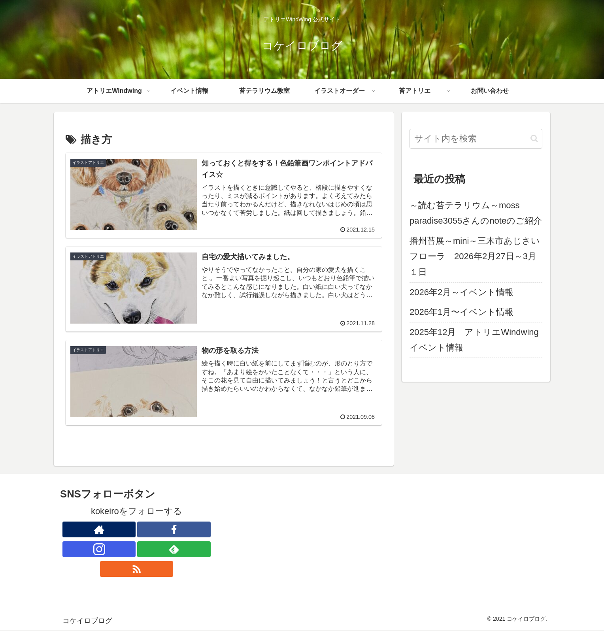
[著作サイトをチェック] (99, 530)
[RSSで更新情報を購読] (137, 570)
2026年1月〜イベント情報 (461, 312)
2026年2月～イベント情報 (461, 292)
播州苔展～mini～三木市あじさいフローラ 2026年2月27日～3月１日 (475, 256)
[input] (476, 139)
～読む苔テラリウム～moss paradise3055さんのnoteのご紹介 (476, 213)
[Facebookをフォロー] (174, 530)
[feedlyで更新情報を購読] (174, 550)
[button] (534, 138)
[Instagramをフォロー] (99, 550)
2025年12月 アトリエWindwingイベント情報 (474, 340)
